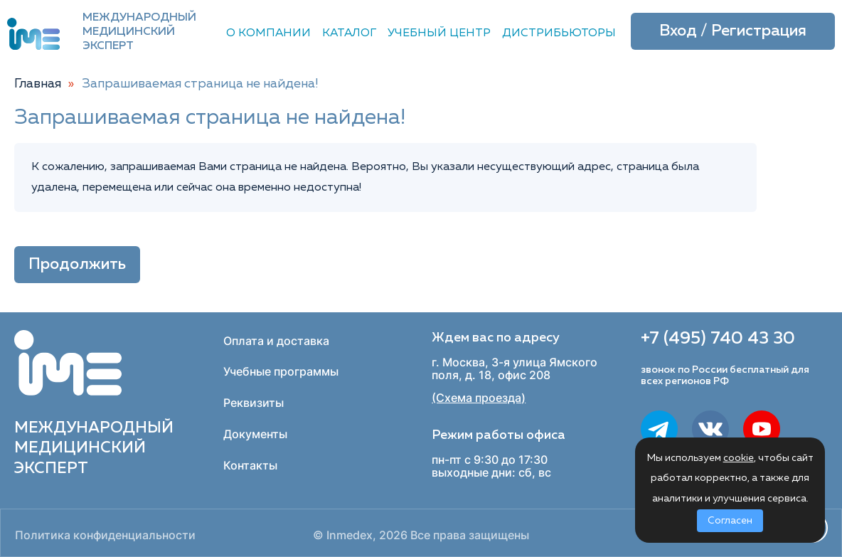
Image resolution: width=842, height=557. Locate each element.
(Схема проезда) (479, 398)
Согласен (730, 521)
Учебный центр (439, 33)
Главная (37, 84)
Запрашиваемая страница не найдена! (200, 84)
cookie (738, 458)
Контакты (250, 465)
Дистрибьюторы (559, 33)
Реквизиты (253, 403)
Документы (255, 434)
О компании (268, 33)
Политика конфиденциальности (105, 535)
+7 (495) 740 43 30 (718, 338)
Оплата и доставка (276, 341)
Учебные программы (281, 371)
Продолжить (77, 264)
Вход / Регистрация (732, 31)
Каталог (349, 33)
